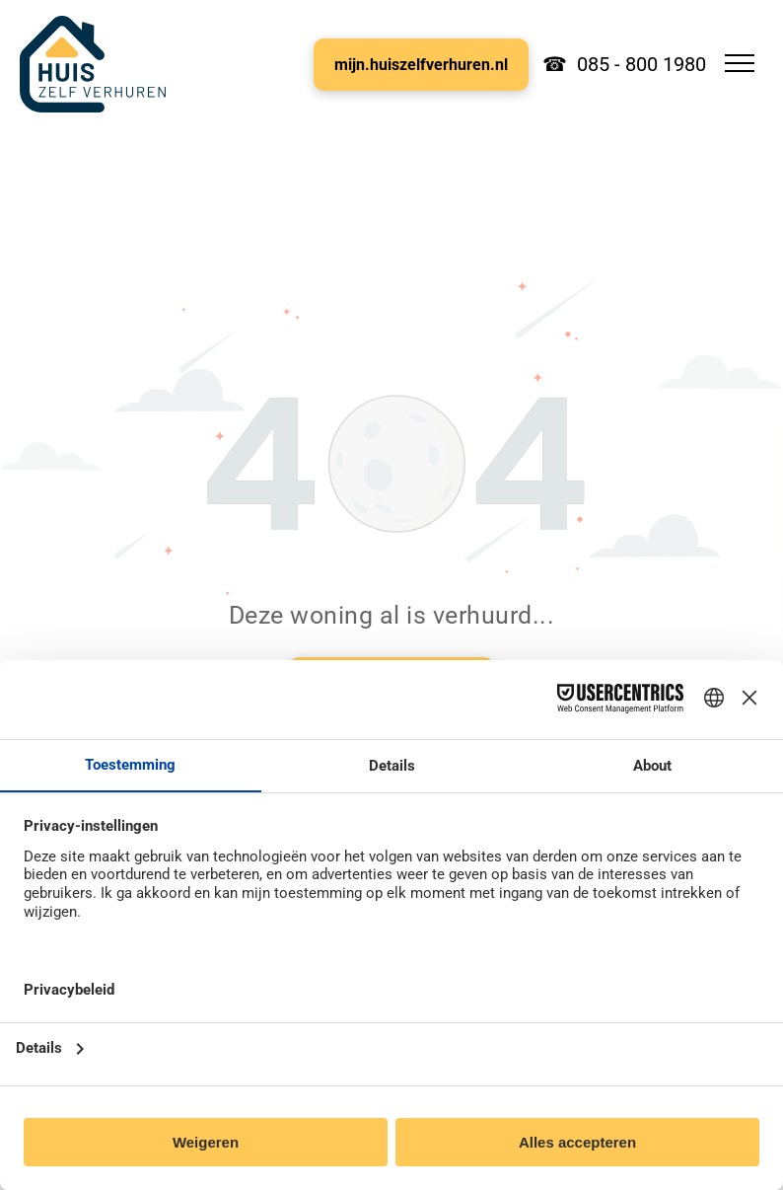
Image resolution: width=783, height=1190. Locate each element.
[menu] (739, 63)
